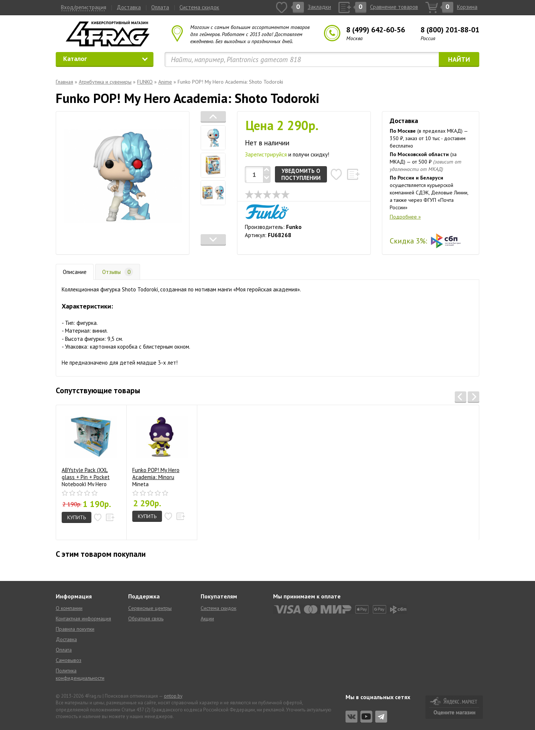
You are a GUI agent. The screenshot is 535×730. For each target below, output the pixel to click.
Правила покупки (75, 629)
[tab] (213, 137)
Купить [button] (76, 517)
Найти (459, 59)
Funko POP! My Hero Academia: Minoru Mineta (160, 448)
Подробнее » (405, 216)
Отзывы (117, 272)
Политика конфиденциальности (80, 674)
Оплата (160, 7)
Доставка (129, 7)
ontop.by (173, 696)
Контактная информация (83, 618)
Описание (75, 271)
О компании (69, 608)
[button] (213, 117)
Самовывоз (68, 660)
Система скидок (199, 7)
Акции (207, 618)
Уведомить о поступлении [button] (301, 174)
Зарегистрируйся (266, 154)
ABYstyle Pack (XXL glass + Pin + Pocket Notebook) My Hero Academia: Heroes (89, 448)
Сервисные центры (150, 608)
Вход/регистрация (83, 7)
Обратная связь (145, 618)
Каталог (105, 58)
